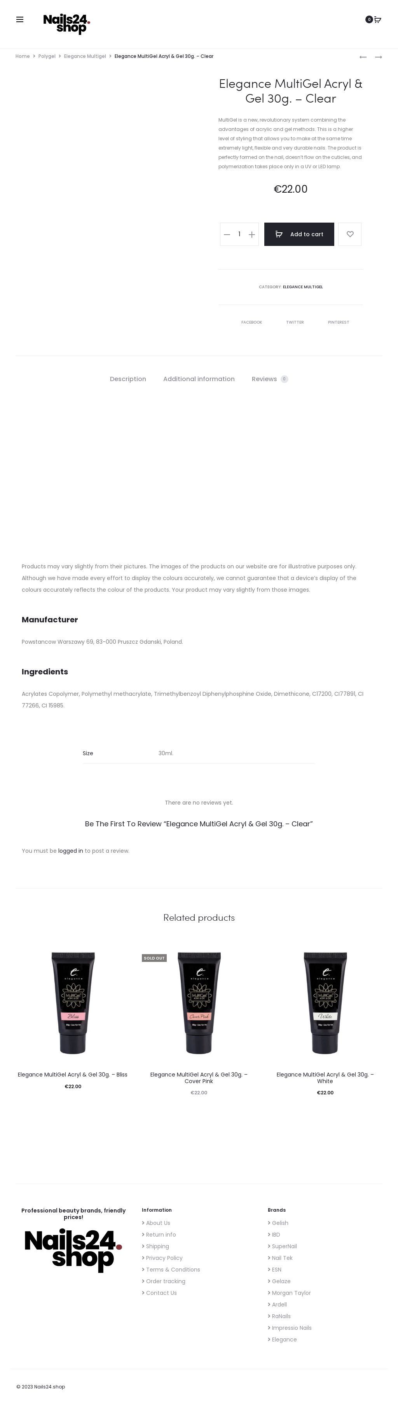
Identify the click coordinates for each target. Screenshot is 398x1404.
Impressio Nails (290, 1328)
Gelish (278, 1223)
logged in (70, 851)
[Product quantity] (239, 234)
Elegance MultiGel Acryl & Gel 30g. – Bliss (72, 1074)
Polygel (47, 56)
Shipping (155, 1246)
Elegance (282, 1339)
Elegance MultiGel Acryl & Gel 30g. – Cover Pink (199, 1078)
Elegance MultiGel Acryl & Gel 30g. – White (325, 1078)
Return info (159, 1235)
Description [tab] (128, 379)
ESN (274, 1269)
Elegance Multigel (85, 56)
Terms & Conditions (171, 1269)
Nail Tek (280, 1258)
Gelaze (279, 1281)
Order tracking (163, 1281)
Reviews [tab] (270, 379)
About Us (156, 1223)
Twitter (291, 322)
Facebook (247, 322)
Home (23, 56)
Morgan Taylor (289, 1293)
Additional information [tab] (199, 379)
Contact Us (159, 1293)
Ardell (277, 1304)
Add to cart (299, 234)
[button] (227, 234)
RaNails (279, 1316)
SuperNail (282, 1246)
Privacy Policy (162, 1258)
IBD (274, 1235)
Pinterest (334, 322)
